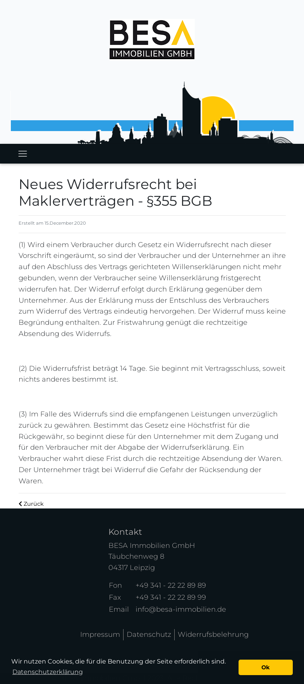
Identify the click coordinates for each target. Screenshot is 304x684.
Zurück (31, 503)
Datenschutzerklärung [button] (47, 671)
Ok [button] (265, 667)
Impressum (100, 634)
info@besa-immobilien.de (181, 609)
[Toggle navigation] (23, 153)
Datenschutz (149, 634)
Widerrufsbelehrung (213, 634)
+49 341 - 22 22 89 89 (171, 585)
